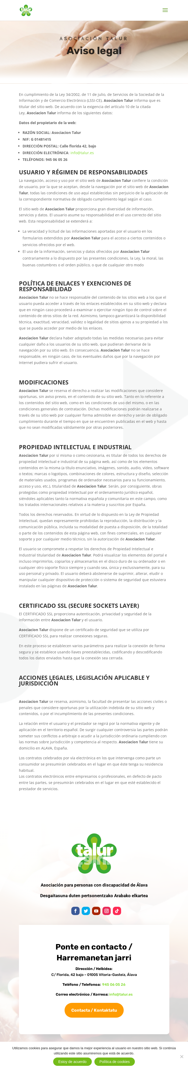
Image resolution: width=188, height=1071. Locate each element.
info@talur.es (82, 152)
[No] (181, 1056)
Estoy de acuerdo (72, 1062)
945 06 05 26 (114, 984)
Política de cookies (115, 1062)
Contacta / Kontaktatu (94, 1010)
